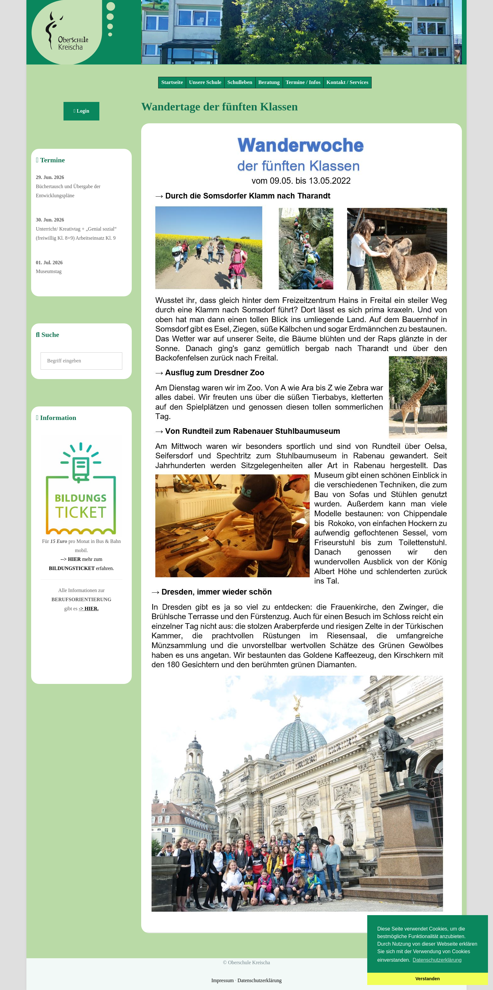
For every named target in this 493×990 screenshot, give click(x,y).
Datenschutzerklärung (259, 980)
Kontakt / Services (347, 82)
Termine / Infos (303, 82)
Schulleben (239, 82)
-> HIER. (88, 608)
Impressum (223, 980)
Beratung (269, 82)
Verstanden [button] (427, 978)
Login (81, 111)
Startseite (172, 82)
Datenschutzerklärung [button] (437, 960)
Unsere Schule (205, 82)
